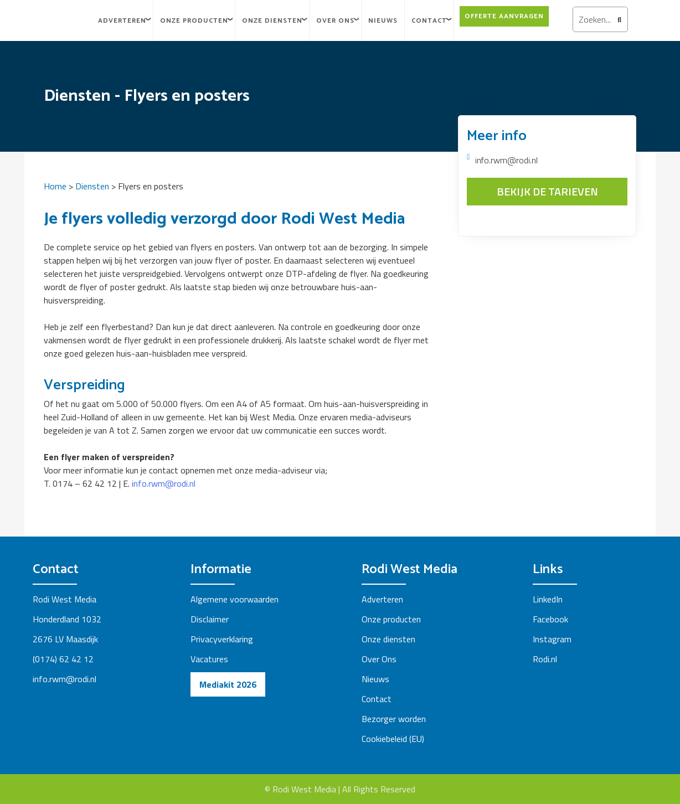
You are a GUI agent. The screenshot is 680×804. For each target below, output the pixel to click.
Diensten (92, 186)
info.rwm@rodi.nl (163, 483)
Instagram (552, 639)
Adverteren (122, 21)
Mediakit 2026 (227, 684)
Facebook (550, 619)
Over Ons (335, 21)
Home (55, 186)
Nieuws (383, 21)
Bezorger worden (394, 718)
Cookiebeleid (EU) (393, 738)
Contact (429, 21)
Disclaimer (209, 619)
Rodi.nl (545, 659)
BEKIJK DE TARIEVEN (547, 191)
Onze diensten (272, 21)
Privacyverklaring (221, 639)
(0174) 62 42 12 (64, 659)
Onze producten (391, 619)
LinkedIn (548, 599)
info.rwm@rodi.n (64, 679)
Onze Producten (194, 21)
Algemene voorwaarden (234, 599)
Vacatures (209, 659)
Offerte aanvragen (504, 16)
